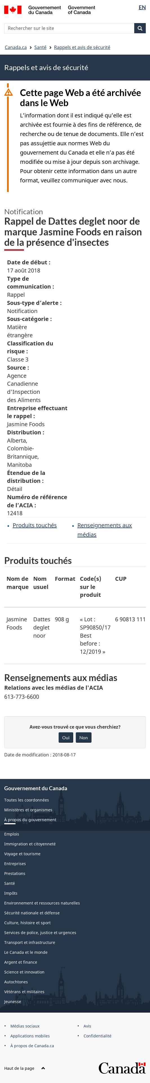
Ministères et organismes (28, 809)
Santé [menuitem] (9, 883)
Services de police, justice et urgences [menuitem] (40, 932)
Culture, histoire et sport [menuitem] (27, 922)
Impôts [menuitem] (10, 893)
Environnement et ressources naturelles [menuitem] (42, 903)
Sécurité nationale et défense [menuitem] (32, 912)
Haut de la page (24, 1068)
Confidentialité (97, 1036)
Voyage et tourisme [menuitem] (22, 853)
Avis (87, 1026)
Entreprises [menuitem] (15, 863)
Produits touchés (35, 525)
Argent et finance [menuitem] (20, 962)
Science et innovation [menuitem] (24, 972)
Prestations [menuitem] (14, 873)
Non (83, 737)
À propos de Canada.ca (32, 1045)
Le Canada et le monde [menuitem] (26, 952)
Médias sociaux (24, 1026)
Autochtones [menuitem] (16, 981)
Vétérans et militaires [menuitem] (24, 991)
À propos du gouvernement (30, 819)
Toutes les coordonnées (26, 800)
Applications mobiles (30, 1036)
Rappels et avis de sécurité (82, 47)
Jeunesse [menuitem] (12, 1001)
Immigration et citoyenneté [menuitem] (30, 844)
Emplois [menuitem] (11, 834)
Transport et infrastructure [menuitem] (29, 942)
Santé (40, 47)
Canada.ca (16, 47)
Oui (66, 737)
